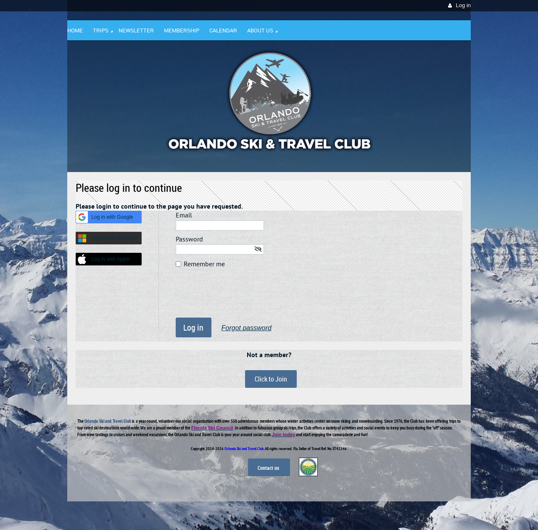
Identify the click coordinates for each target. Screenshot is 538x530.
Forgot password (247, 327)
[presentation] (239, 297)
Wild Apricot (398, 513)
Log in (463, 5)
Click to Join (271, 379)
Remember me (204, 264)
